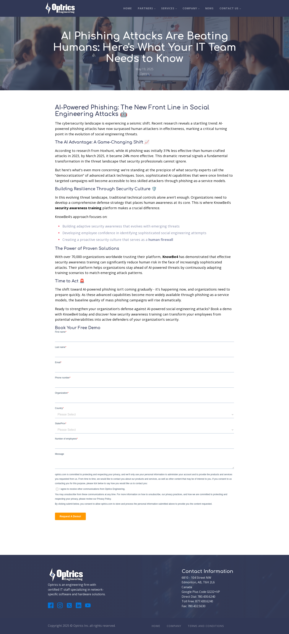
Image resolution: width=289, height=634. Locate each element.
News (209, 8)
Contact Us (229, 8)
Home (127, 8)
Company (190, 8)
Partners (145, 8)
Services (167, 8)
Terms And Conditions (206, 626)
